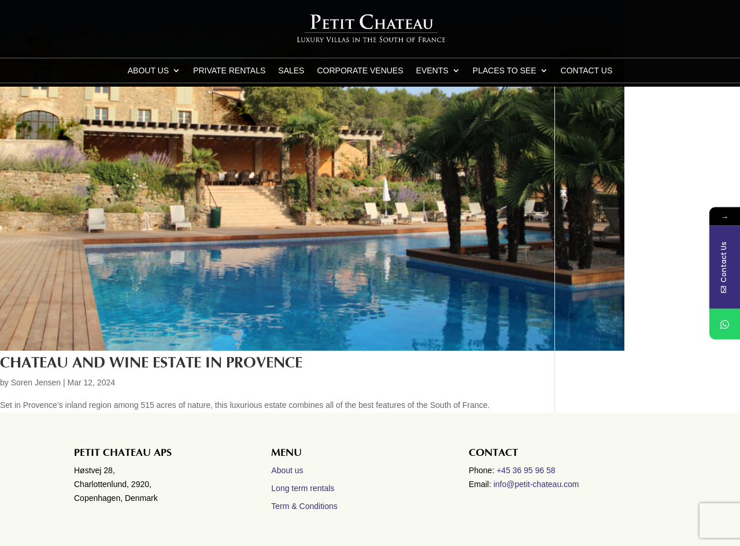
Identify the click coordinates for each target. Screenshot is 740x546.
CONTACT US (587, 70)
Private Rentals (229, 70)
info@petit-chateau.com (536, 484)
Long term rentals (302, 488)
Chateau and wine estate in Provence (151, 363)
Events (432, 70)
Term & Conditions (304, 506)
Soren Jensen (36, 382)
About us (148, 70)
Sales (291, 70)
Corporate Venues (360, 70)
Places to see (504, 70)
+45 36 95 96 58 (527, 470)
